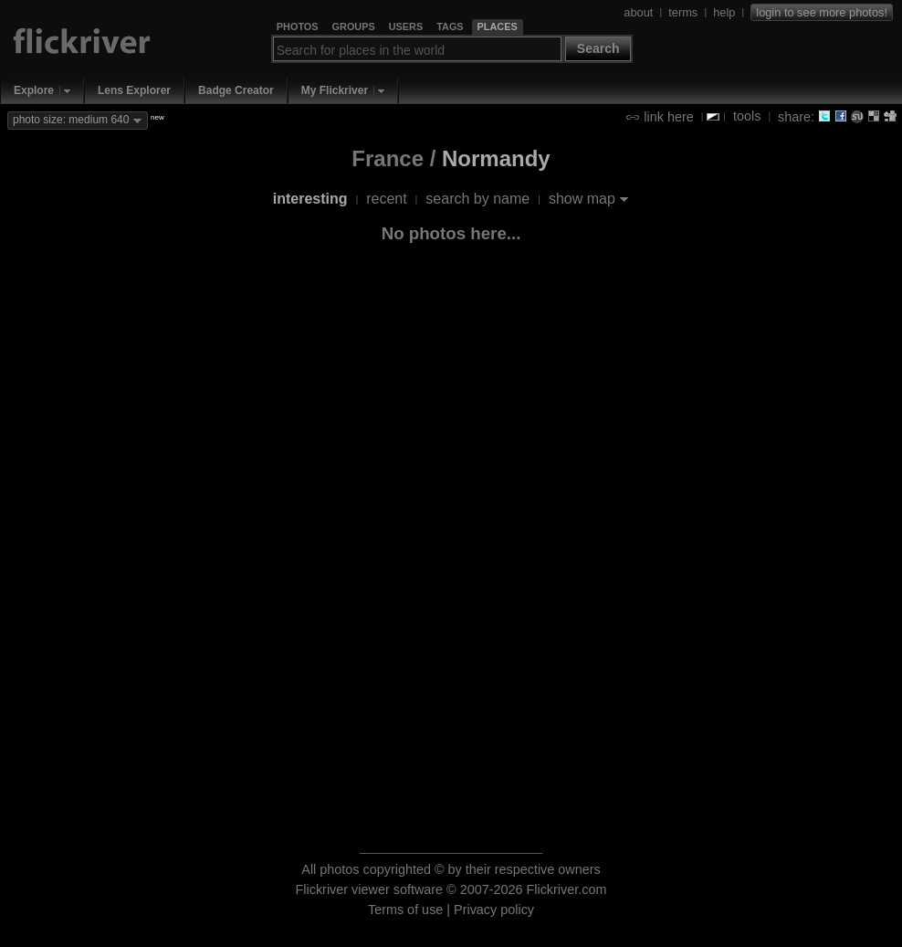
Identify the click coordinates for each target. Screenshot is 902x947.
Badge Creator (236, 90)
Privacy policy (494, 909)
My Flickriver (334, 90)
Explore (34, 90)
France (387, 158)
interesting (310, 198)
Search (598, 48)
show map (582, 198)
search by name (477, 198)
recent (386, 198)
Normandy (496, 158)
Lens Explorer (134, 90)
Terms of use (405, 909)
